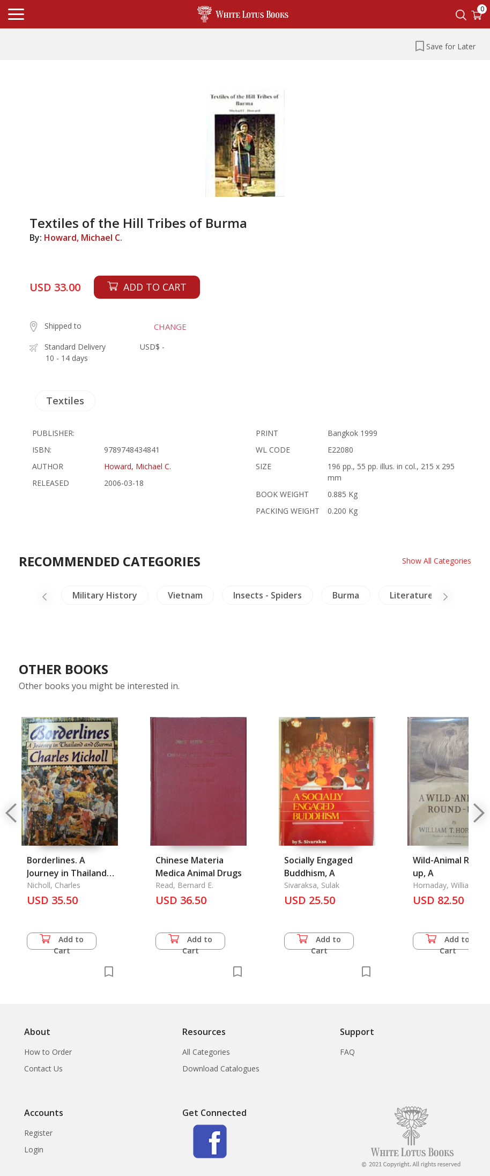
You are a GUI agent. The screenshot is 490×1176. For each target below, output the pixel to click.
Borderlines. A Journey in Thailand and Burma (67, 873)
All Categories (206, 1052)
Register (38, 1133)
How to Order (48, 1052)
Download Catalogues (220, 1068)
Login (33, 1149)
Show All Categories (436, 561)
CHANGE (170, 326)
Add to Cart (62, 942)
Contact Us (43, 1068)
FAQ (347, 1052)
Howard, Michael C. (83, 237)
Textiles (65, 400)
